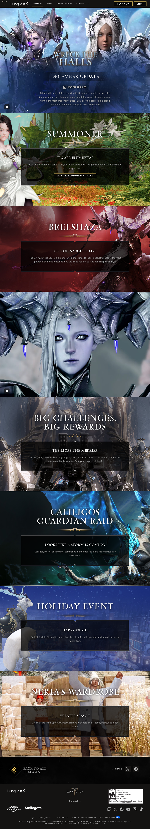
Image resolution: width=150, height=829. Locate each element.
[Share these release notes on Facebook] (136, 769)
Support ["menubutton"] (82, 4)
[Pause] (7, 106)
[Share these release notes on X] (128, 769)
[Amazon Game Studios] (14, 809)
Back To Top (75, 792)
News (49, 4)
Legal (32, 818)
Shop (140, 4)
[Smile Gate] (33, 809)
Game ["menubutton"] (38, 4)
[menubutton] (75, 801)
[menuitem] (37, 4)
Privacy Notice (45, 818)
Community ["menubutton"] (64, 4)
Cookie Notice (62, 818)
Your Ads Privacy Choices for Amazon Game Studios (96, 818)
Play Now (123, 4)
